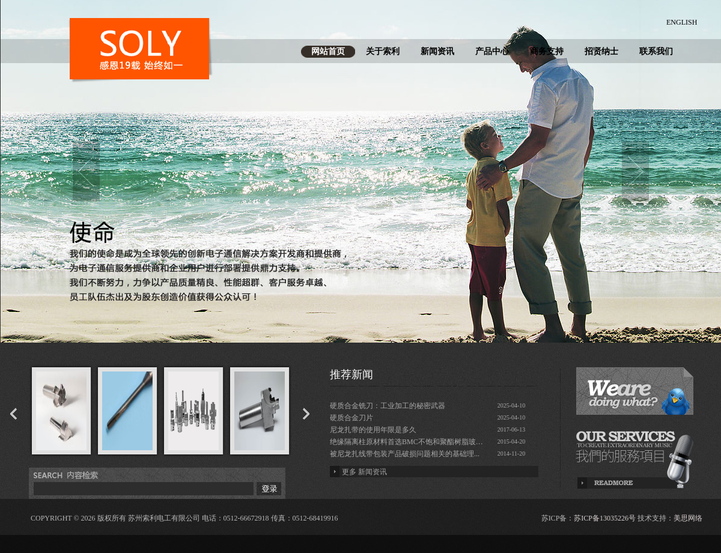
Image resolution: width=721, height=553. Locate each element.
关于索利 (383, 51)
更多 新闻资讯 (364, 472)
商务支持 (547, 51)
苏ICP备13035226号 (605, 518)
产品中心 (492, 51)
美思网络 (688, 518)
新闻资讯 (437, 51)
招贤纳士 (601, 51)
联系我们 (656, 51)
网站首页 (328, 51)
